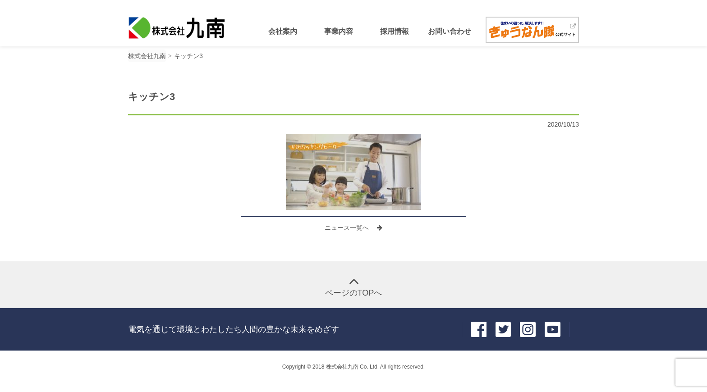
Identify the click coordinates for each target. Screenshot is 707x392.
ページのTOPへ (353, 292)
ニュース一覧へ (348, 227)
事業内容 (338, 31)
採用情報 (394, 31)
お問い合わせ (449, 31)
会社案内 (282, 31)
